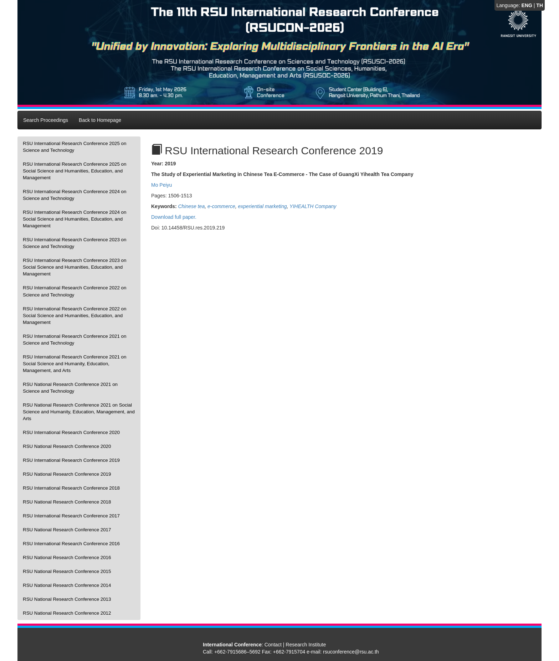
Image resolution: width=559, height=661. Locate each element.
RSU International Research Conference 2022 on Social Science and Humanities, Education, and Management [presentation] (74, 315)
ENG (527, 5)
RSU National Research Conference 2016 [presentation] (67, 557)
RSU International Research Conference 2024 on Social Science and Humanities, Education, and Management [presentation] (74, 219)
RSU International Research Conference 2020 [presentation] (71, 432)
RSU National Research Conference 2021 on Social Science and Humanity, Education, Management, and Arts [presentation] (79, 411)
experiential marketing (262, 206)
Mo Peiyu (161, 185)
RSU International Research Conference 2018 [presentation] (71, 488)
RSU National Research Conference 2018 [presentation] (67, 502)
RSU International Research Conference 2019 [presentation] (71, 460)
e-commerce (221, 206)
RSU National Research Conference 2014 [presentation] (67, 585)
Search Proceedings (45, 120)
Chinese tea (191, 206)
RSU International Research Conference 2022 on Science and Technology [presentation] (74, 291)
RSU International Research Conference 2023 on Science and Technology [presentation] (74, 243)
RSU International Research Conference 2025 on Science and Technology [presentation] (74, 147)
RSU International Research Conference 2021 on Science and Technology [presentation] (74, 340)
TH (539, 5)
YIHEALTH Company (312, 206)
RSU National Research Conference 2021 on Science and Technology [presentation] (70, 388)
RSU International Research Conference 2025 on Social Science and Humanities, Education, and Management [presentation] (74, 170)
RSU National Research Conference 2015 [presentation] (67, 571)
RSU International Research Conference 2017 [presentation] (71, 515)
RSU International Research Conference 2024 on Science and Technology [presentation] (74, 195)
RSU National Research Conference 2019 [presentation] (67, 474)
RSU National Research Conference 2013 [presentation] (67, 599)
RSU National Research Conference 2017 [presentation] (67, 529)
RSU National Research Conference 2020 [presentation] (67, 446)
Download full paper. (173, 217)
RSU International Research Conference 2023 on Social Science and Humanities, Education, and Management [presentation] (74, 267)
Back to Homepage (100, 120)
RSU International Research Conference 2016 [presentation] (71, 543)
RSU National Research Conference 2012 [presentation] (67, 613)
